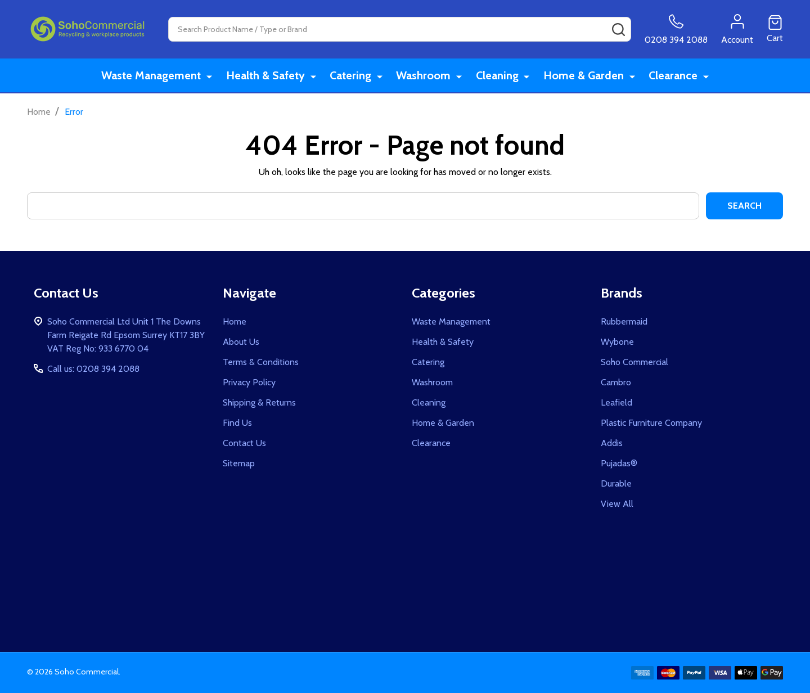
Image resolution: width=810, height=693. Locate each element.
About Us (241, 341)
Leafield (616, 402)
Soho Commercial (634, 362)
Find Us (237, 422)
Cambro (616, 382)
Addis (612, 443)
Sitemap (239, 463)
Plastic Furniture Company (651, 422)
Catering (353, 76)
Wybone (617, 341)
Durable (616, 483)
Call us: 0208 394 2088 (93, 368)
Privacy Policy (249, 382)
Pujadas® (619, 463)
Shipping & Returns (259, 402)
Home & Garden (582, 76)
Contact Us (244, 443)
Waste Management (156, 76)
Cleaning (497, 76)
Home (39, 111)
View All (617, 503)
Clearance (670, 76)
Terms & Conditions (261, 362)
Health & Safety (269, 76)
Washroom (425, 76)
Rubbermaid (624, 321)
